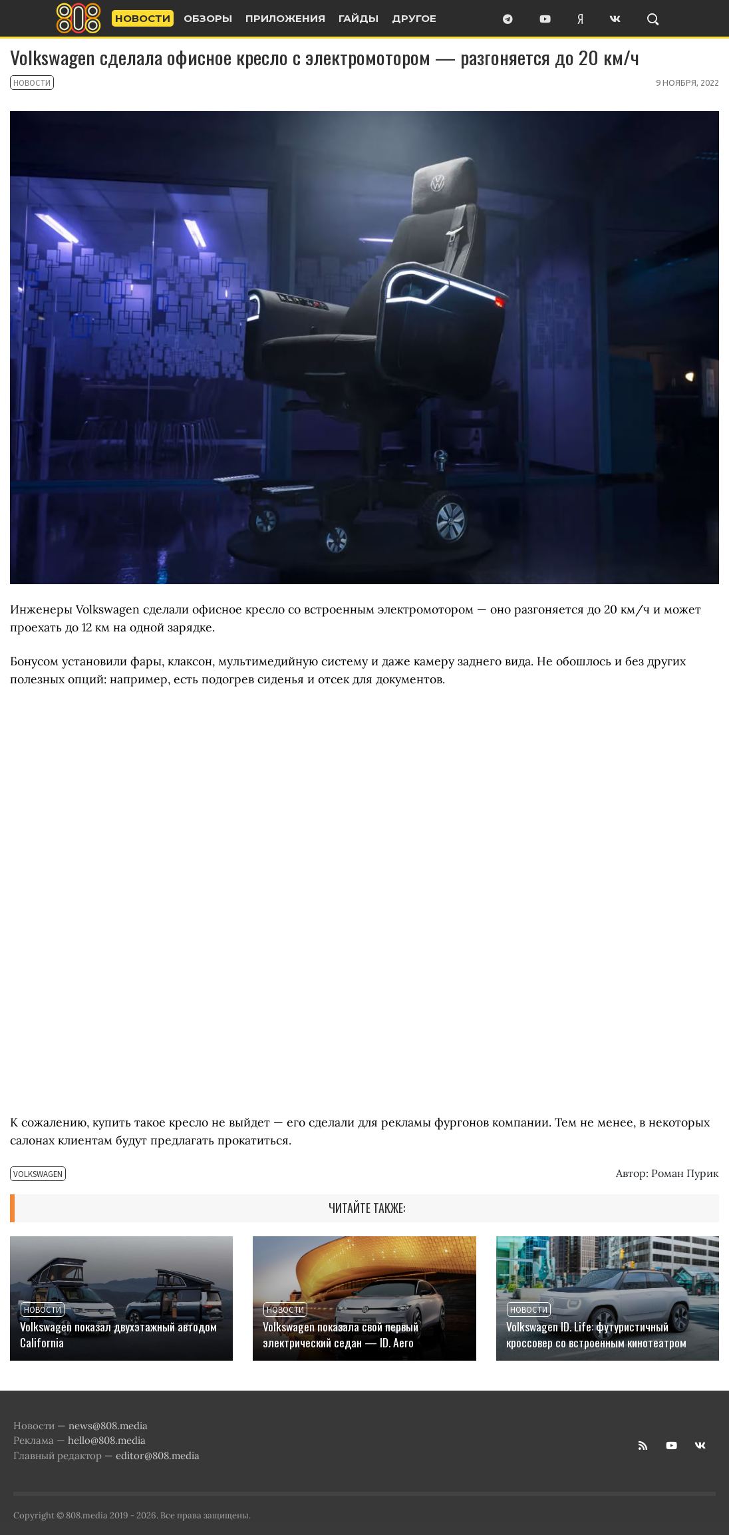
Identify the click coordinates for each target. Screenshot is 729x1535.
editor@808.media (158, 1455)
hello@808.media (107, 1440)
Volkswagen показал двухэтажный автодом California (118, 1334)
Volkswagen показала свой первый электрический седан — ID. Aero (340, 1334)
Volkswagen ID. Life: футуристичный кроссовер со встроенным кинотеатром (596, 1334)
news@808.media (108, 1425)
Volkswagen (29, 1175)
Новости (25, 84)
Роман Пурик (685, 1173)
